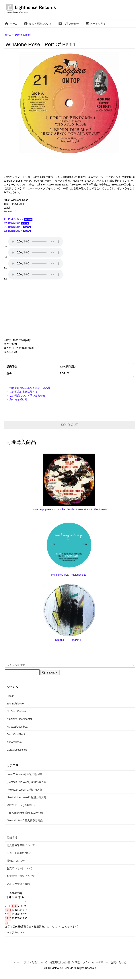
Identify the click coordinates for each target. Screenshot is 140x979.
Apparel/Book (14, 742)
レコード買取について (19, 852)
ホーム (11, 23)
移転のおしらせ (16, 860)
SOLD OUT (69, 425)
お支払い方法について (19, 868)
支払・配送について (38, 23)
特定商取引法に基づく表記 (65, 962)
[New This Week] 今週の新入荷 (24, 774)
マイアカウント (16, 932)
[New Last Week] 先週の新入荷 (24, 789)
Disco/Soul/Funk (23, 35)
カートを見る (95, 23)
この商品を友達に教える (23, 391)
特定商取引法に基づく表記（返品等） (31, 387)
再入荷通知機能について (21, 845)
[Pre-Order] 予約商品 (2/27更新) (25, 812)
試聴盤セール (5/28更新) (20, 805)
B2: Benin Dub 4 (17, 230)
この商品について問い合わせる (27, 395)
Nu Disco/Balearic (17, 711)
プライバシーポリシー (95, 962)
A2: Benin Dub (16, 223)
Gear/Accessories (17, 749)
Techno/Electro (15, 703)
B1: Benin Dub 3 (17, 226)
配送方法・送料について (21, 876)
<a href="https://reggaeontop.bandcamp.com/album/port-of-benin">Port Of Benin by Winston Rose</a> (40, 309)
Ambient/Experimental (19, 718)
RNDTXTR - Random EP (69, 639)
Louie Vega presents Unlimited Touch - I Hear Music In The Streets (69, 509)
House (10, 695)
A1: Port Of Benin (18, 219)
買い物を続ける (18, 399)
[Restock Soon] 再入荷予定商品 (25, 820)
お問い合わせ (68, 23)
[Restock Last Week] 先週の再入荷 (26, 797)
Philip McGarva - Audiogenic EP (69, 574)
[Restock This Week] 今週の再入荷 (26, 782)
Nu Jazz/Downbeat (17, 726)
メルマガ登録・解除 (18, 883)
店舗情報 (12, 837)
